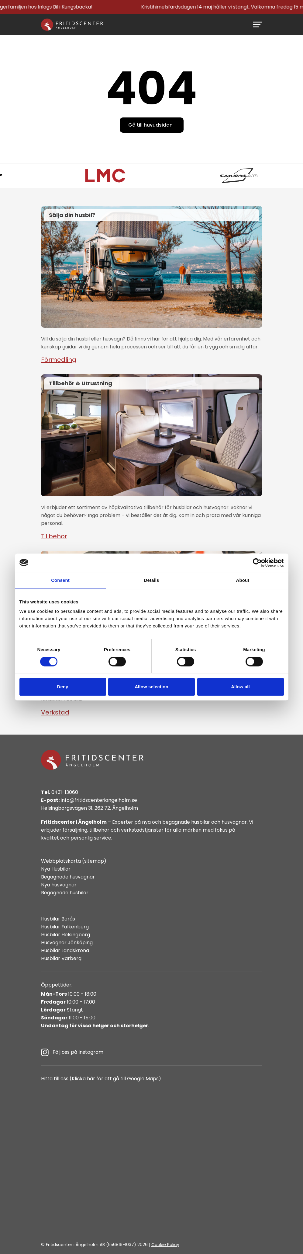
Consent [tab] (60, 580)
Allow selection (151, 686)
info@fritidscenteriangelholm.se (89, 800)
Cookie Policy (165, 1245)
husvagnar (234, 822)
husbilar (200, 822)
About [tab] (243, 580)
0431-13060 (59, 792)
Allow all (240, 686)
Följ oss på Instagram (72, 1052)
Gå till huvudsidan (150, 124)
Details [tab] (151, 580)
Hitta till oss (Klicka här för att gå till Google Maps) (101, 1078)
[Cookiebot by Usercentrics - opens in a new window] (257, 562)
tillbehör (99, 829)
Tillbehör (54, 536)
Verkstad (55, 712)
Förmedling (58, 360)
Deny (62, 686)
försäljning (75, 829)
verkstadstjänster (142, 829)
